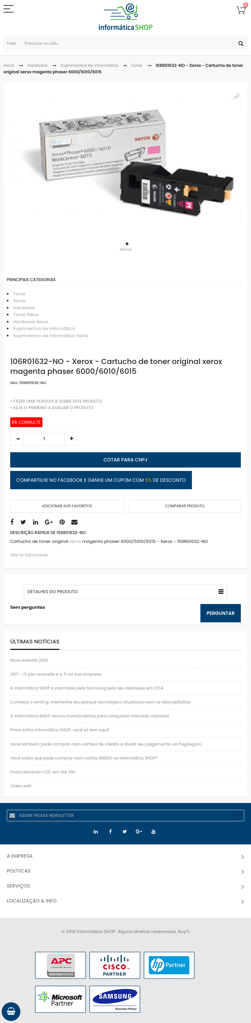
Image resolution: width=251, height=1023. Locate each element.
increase (71, 438)
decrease (17, 438)
